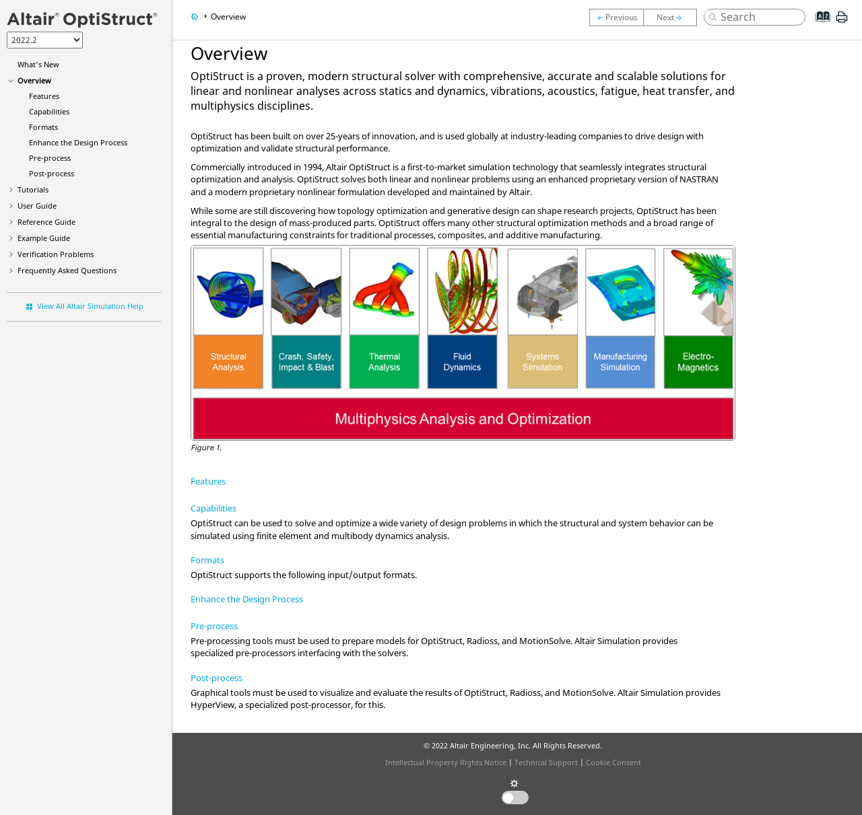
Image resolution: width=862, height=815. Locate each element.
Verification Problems (56, 254)
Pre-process (50, 158)
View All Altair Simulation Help (90, 306)
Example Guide (44, 238)
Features (44, 96)
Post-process (51, 173)
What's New (38, 64)
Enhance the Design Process (78, 142)
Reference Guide (46, 222)
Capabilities (49, 111)
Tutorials (33, 189)
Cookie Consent (613, 762)
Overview (34, 80)
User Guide (37, 206)
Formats (43, 127)
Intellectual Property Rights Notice (445, 762)
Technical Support (546, 762)
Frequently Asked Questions (67, 270)
